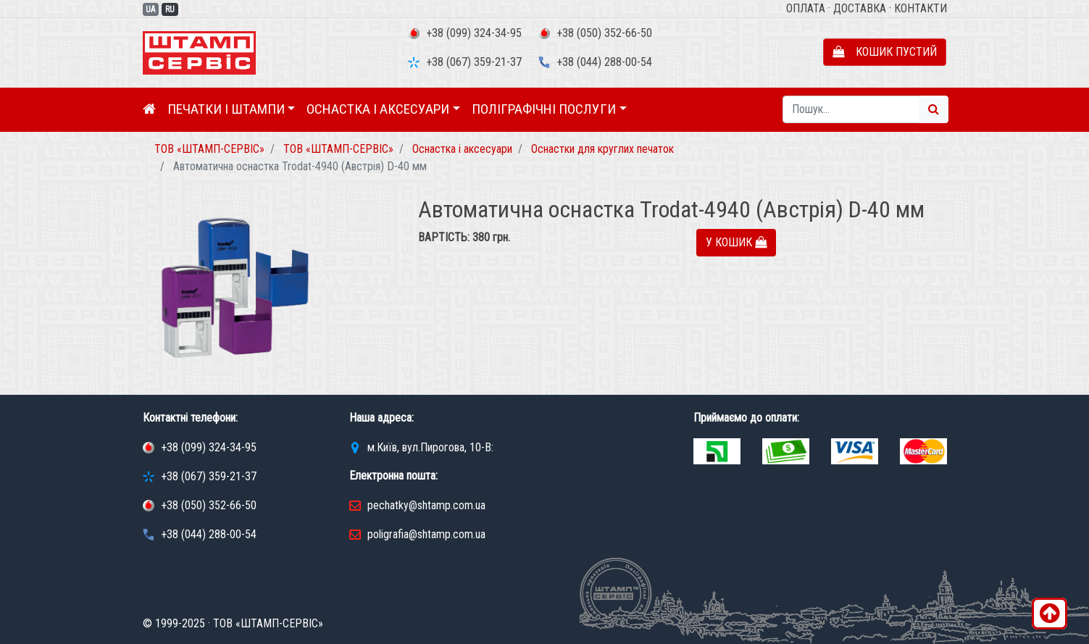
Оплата (805, 8)
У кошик (736, 242)
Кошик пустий (885, 52)
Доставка (859, 8)
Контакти (920, 8)
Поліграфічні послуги (544, 109)
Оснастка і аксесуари (377, 109)
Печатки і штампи (226, 109)
